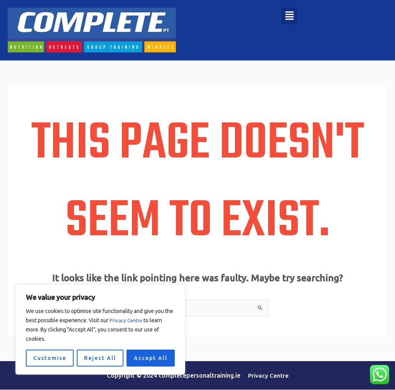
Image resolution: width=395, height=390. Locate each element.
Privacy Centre (127, 320)
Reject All (100, 358)
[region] (100, 330)
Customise (49, 358)
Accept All (150, 358)
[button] (289, 16)
